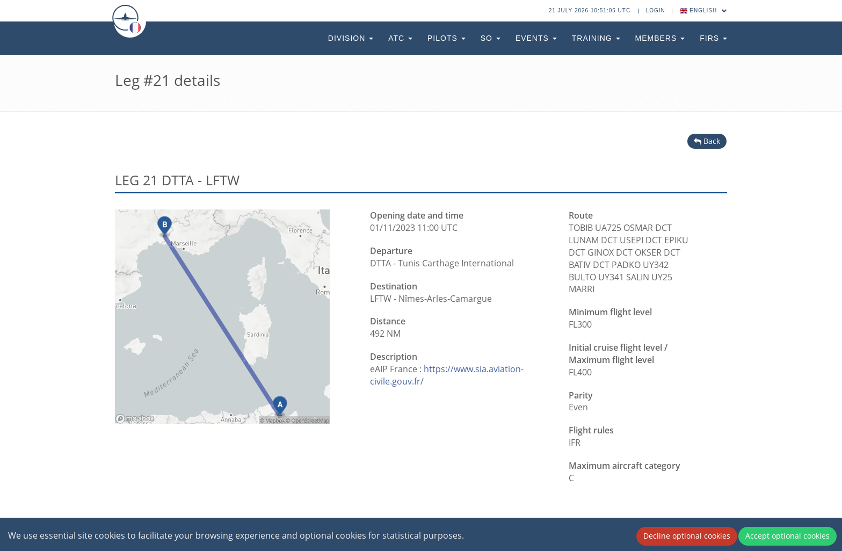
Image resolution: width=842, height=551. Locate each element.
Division (350, 38)
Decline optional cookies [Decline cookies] (686, 536)
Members (660, 38)
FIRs (713, 38)
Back (707, 141)
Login (655, 10)
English (704, 10)
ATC (400, 38)
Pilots (446, 38)
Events (536, 38)
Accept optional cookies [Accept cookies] (787, 536)
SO (490, 38)
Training (596, 38)
